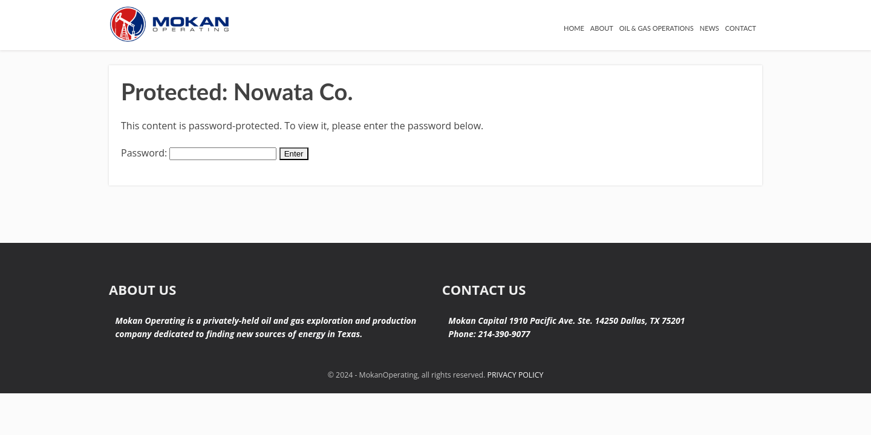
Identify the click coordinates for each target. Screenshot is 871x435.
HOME (478, 33)
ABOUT (521, 33)
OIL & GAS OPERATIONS (604, 33)
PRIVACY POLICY (514, 375)
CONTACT (734, 33)
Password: (198, 153)
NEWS (685, 33)
